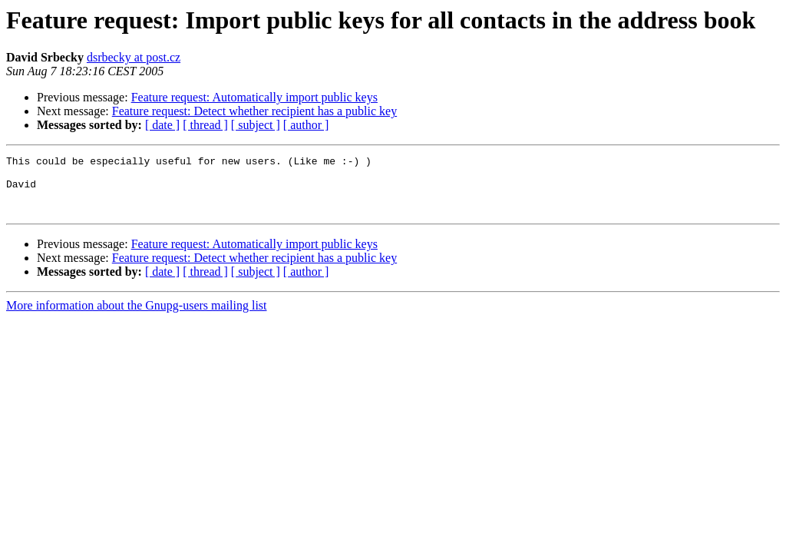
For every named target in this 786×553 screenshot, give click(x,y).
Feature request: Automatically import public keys (254, 97)
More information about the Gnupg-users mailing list (136, 316)
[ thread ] (205, 124)
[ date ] (162, 124)
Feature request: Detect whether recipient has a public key (254, 111)
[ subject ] (255, 124)
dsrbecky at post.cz (133, 57)
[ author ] (306, 124)
